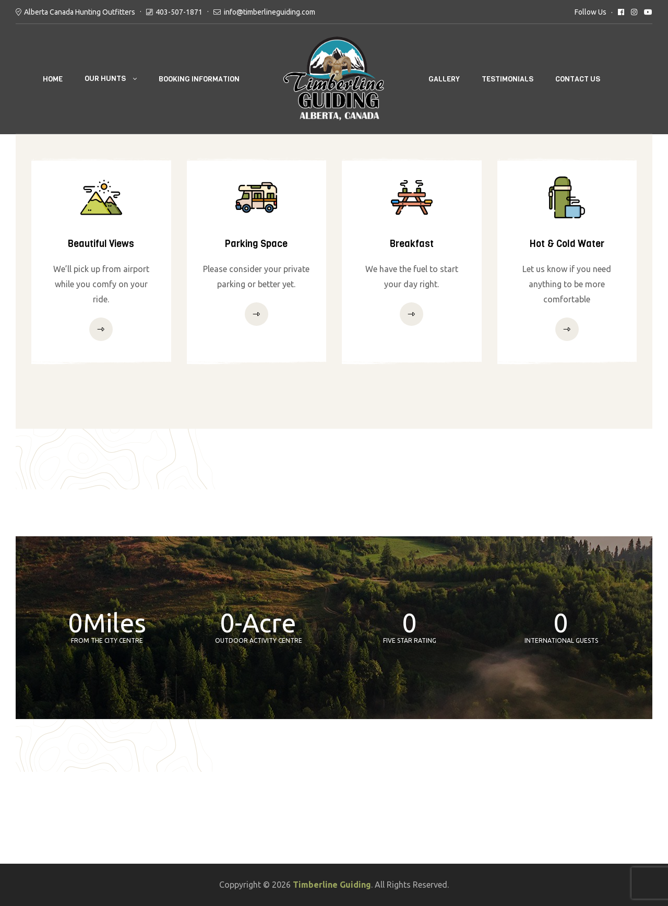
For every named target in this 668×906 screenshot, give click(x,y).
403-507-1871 (179, 12)
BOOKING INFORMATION (199, 79)
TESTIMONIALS (507, 79)
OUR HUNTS (105, 79)
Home (53, 79)
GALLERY (444, 79)
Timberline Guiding (332, 884)
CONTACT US (577, 79)
